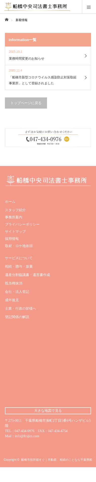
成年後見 (12, 300)
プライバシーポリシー (22, 224)
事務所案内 (13, 217)
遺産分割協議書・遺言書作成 (27, 275)
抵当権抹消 (13, 283)
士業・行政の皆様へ (20, 308)
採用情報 (12, 239)
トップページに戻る (26, 103)
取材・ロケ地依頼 (19, 246)
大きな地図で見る (48, 411)
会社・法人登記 (17, 292)
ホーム (10, 202)
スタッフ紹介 (15, 210)
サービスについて (19, 258)
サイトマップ (15, 231)
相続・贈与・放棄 (19, 266)
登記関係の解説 (17, 317)
